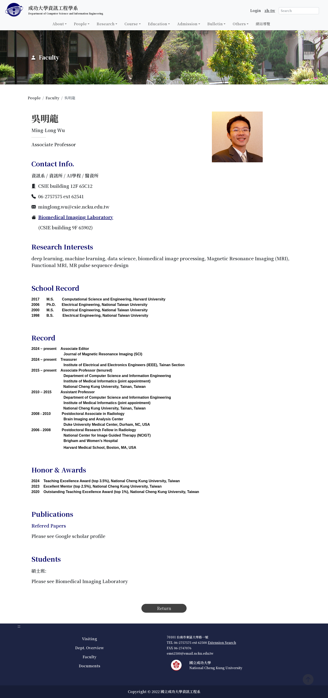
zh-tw (270, 10)
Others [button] (239, 23)
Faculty (52, 97)
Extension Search (222, 642)
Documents (89, 665)
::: (1, 32)
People (34, 97)
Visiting (89, 638)
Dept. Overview (89, 647)
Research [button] (106, 23)
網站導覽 (263, 23)
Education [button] (157, 23)
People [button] (80, 23)
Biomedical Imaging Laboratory (75, 217)
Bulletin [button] (215, 23)
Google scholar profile (80, 536)
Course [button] (131, 23)
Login (255, 10)
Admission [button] (187, 23)
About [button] (58, 23)
